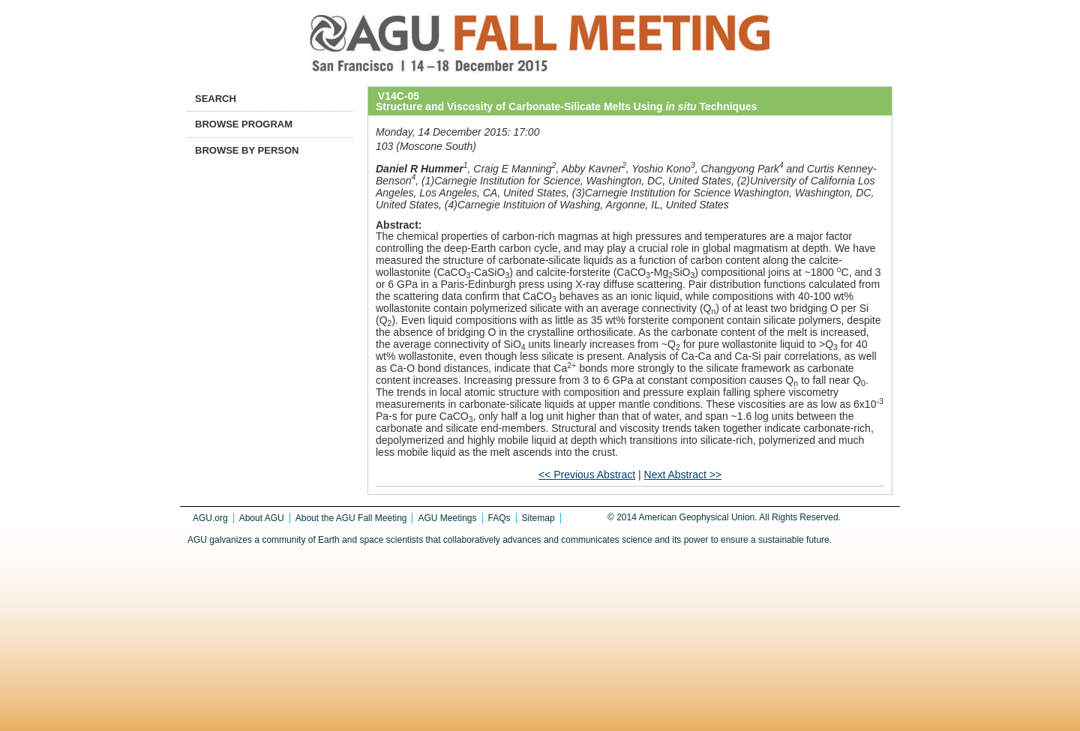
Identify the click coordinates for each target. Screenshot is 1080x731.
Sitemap (538, 518)
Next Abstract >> (683, 475)
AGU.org (210, 518)
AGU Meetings (447, 518)
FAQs (499, 518)
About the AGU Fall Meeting (351, 518)
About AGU (261, 518)
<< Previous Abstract (586, 475)
